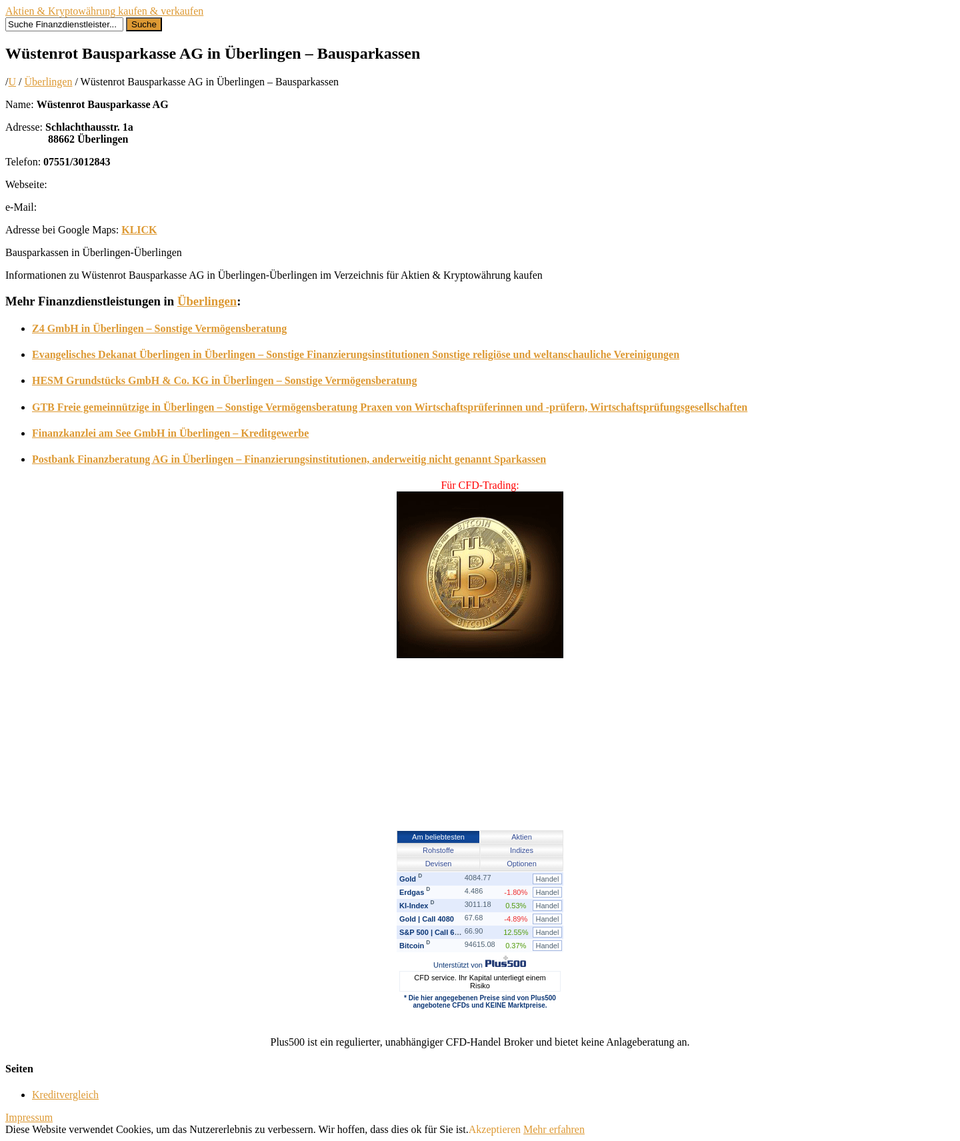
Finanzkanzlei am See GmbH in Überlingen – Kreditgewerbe (170, 433)
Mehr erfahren (554, 1129)
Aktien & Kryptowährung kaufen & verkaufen (104, 11)
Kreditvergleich (65, 1094)
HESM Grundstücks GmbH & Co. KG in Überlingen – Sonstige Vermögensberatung (224, 380)
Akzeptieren (495, 1129)
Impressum (29, 1117)
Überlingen (48, 81)
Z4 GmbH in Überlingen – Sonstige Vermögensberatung (159, 328)
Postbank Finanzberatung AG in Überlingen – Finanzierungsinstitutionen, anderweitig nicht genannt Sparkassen (289, 459)
